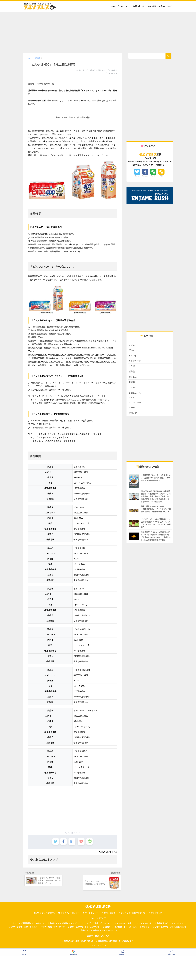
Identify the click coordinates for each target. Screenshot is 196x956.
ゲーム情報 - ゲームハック (100, 924)
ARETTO (134, 400)
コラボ (132, 367)
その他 (132, 409)
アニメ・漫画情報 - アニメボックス (30, 924)
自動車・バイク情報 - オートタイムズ (121, 928)
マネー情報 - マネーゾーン (53, 928)
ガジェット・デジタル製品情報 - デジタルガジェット (164, 928)
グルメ (132, 350)
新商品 (114, 852)
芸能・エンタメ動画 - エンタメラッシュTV (99, 932)
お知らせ (133, 415)
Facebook (145, 176)
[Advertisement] (98, 31)
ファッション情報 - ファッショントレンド (134, 924)
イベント (133, 356)
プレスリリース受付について (159, 6)
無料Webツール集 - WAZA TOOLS (78, 942)
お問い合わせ (138, 6)
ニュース (133, 389)
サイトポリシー (91, 914)
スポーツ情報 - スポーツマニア (24, 928)
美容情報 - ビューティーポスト (170, 924)
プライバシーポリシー (69, 914)
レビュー (133, 345)
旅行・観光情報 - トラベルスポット (85, 928)
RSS (161, 176)
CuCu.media (136, 404)
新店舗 (132, 384)
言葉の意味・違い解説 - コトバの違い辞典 (116, 942)
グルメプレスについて (120, 6)
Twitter (137, 176)
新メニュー (134, 378)
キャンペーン (135, 361)
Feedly (153, 176)
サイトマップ (156, 914)
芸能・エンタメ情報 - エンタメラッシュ (66, 924)
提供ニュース (135, 395)
